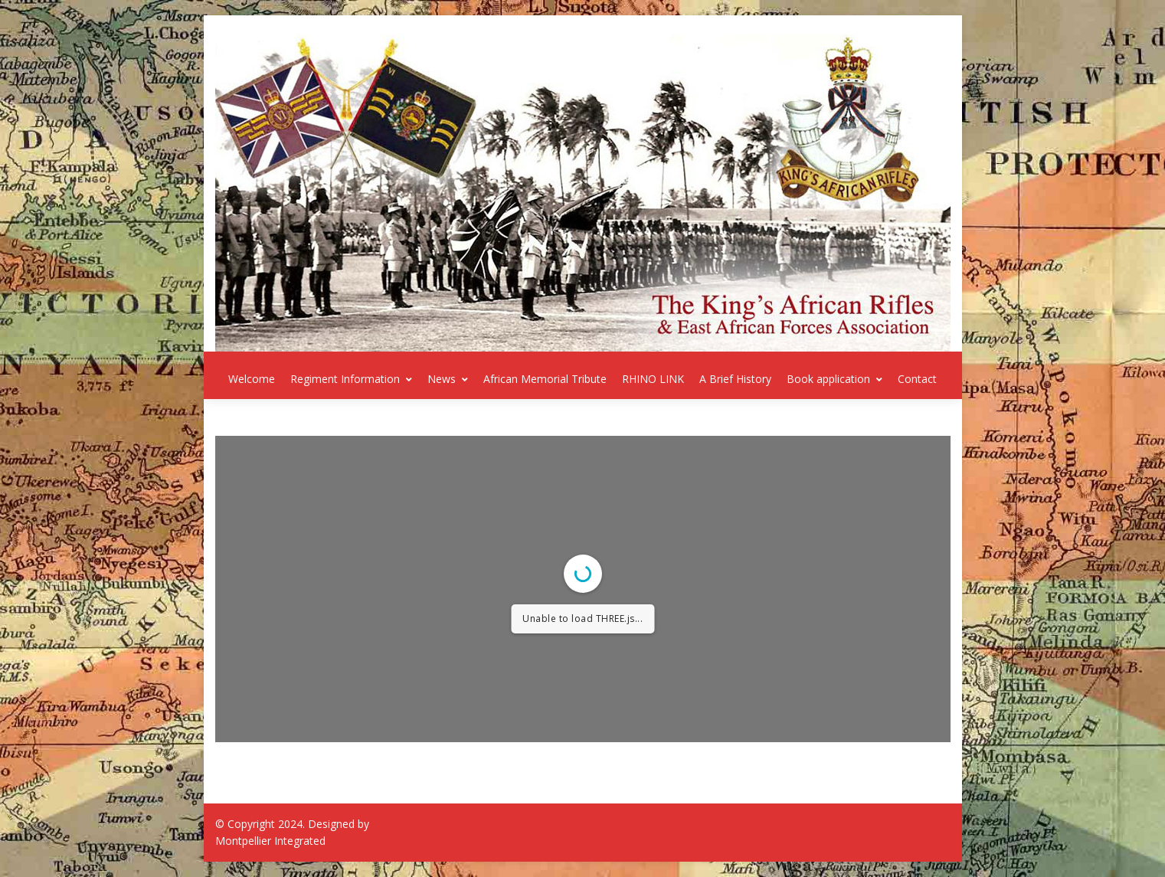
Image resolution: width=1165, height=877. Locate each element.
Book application (834, 378)
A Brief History (735, 378)
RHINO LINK (653, 378)
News (447, 378)
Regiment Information (351, 378)
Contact (917, 378)
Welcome (251, 378)
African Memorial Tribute (545, 378)
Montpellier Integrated (270, 840)
